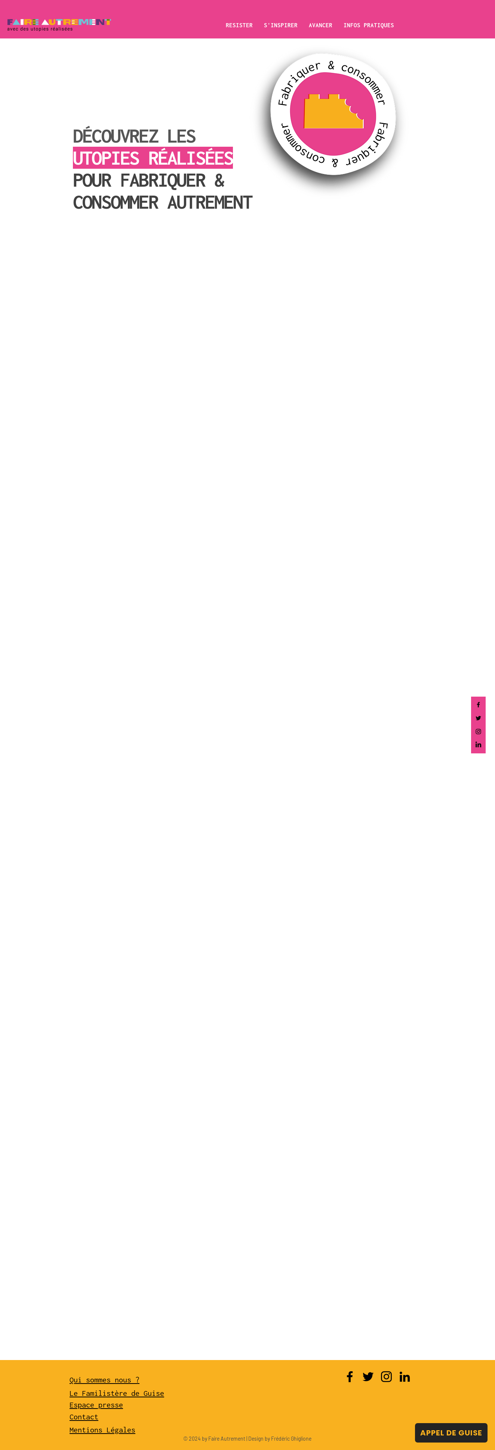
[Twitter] (478, 718)
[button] (239, 25)
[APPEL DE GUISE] (451, 1433)
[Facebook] (478, 704)
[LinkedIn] (478, 745)
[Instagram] (478, 731)
